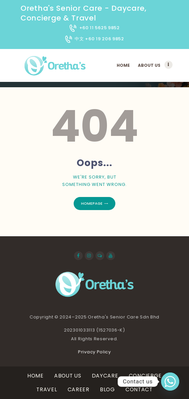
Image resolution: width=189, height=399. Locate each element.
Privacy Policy (94, 352)
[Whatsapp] (170, 381)
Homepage (92, 203)
